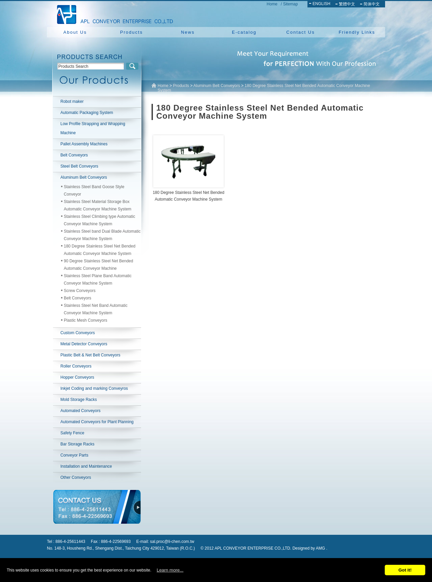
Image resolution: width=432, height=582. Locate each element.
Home (272, 4)
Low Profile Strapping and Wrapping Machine (92, 128)
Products (131, 32)
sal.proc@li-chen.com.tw (172, 541)
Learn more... (170, 570)
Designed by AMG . (309, 548)
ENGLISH (321, 3)
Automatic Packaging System (86, 112)
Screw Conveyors (80, 290)
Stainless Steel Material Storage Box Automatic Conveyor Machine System (97, 205)
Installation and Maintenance (86, 466)
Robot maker (72, 101)
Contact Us (300, 32)
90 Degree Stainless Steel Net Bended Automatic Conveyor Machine (98, 265)
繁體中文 (347, 4)
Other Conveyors (75, 477)
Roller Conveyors (75, 366)
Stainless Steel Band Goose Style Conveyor (94, 190)
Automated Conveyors (80, 410)
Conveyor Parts (74, 455)
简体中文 (371, 4)
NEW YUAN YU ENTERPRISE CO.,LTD (113, 13)
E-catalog (244, 32)
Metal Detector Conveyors (83, 344)
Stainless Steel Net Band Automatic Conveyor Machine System (96, 309)
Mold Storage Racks (78, 399)
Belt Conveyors (74, 155)
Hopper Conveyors (77, 377)
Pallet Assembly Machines (83, 144)
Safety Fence (72, 433)
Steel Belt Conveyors (79, 166)
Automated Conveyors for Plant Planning (97, 421)
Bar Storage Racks (77, 444)
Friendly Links (357, 32)
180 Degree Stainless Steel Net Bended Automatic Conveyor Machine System (99, 250)
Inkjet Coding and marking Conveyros (94, 388)
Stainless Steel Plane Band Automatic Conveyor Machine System (98, 279)
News (188, 32)
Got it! (404, 570)
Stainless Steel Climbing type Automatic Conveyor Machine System (99, 220)
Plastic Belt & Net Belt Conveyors (90, 355)
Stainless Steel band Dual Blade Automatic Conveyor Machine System (102, 235)
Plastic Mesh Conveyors (85, 320)
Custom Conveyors (77, 332)
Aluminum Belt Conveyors (83, 177)
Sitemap (290, 4)
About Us (75, 32)
